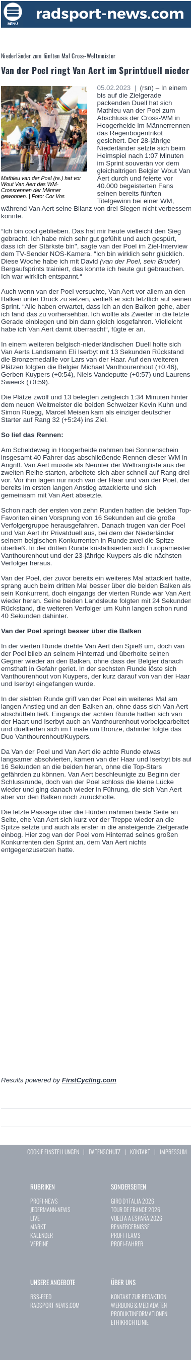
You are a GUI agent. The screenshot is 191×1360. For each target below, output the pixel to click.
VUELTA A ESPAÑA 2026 (136, 1218)
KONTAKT (140, 1151)
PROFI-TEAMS (126, 1235)
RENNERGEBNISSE (130, 1226)
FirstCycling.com (89, 1080)
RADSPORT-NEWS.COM (55, 1305)
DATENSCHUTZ (104, 1151)
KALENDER (41, 1235)
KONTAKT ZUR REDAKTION (138, 1296)
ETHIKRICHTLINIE (130, 1322)
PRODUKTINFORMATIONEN (139, 1313)
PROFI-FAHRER (127, 1243)
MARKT (38, 1226)
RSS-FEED (40, 1296)
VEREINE (39, 1243)
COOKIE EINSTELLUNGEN (53, 1151)
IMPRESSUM (173, 1151)
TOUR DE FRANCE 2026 (135, 1209)
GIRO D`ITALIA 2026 (132, 1201)
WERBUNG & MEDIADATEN (139, 1305)
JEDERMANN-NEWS (50, 1209)
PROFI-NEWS (44, 1201)
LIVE (35, 1218)
